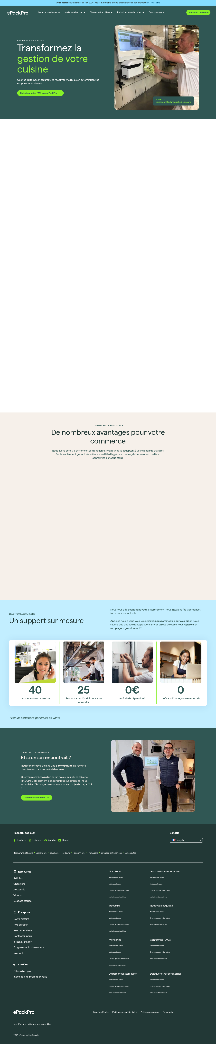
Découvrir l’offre (154, 2)
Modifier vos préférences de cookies (32, 1024)
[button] (186, 840)
